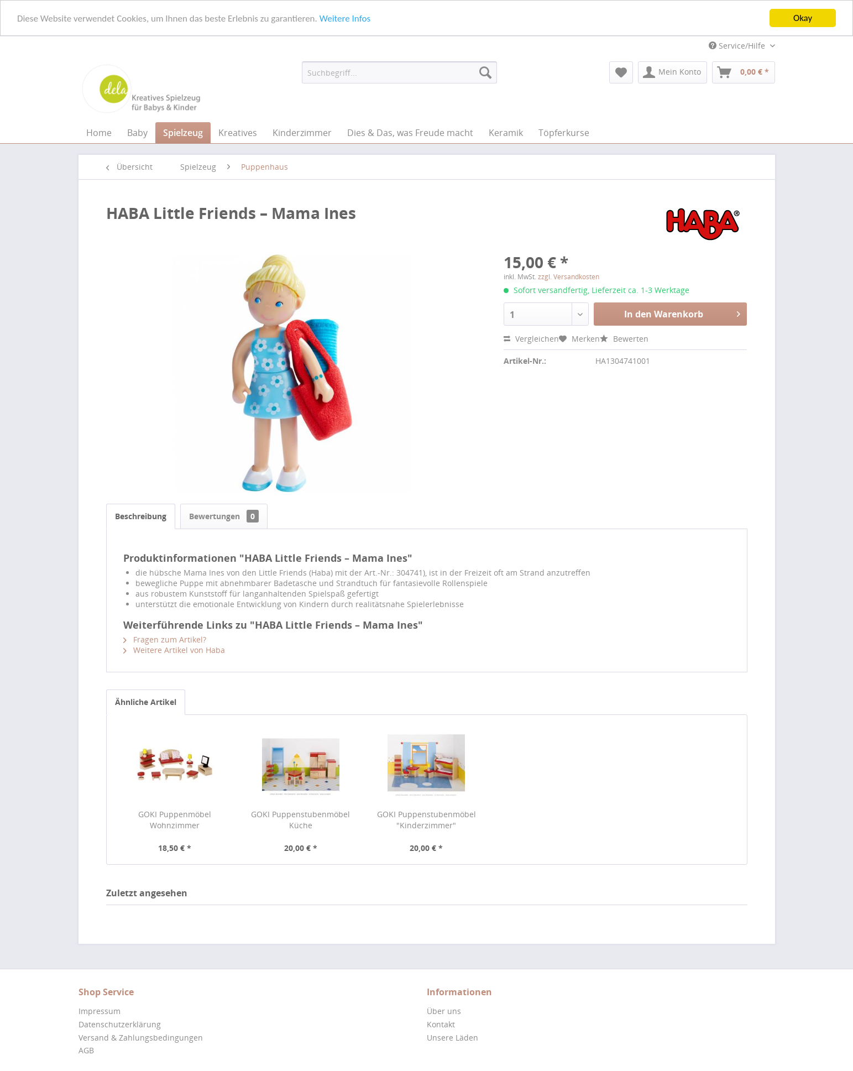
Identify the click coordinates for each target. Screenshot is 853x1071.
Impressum (100, 1011)
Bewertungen (224, 516)
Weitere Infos (345, 18)
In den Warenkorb (682, 312)
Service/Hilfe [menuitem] (738, 45)
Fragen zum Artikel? (164, 639)
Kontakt (441, 1024)
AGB (86, 1050)
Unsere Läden (452, 1037)
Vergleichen (531, 338)
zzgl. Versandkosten (568, 276)
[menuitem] (399, 72)
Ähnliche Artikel (145, 702)
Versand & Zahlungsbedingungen (141, 1037)
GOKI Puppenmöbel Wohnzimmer (174, 819)
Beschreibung (140, 516)
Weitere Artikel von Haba (174, 650)
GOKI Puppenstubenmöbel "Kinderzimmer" (426, 819)
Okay (802, 18)
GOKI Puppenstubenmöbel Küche (300, 819)
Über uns (444, 1011)
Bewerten (624, 338)
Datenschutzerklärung (120, 1024)
